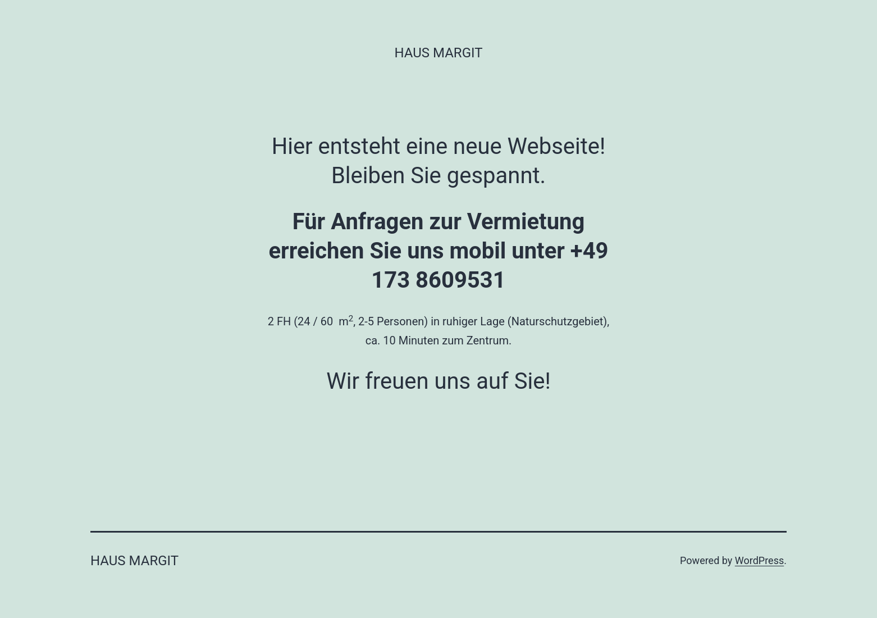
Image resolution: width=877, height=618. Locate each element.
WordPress (759, 560)
